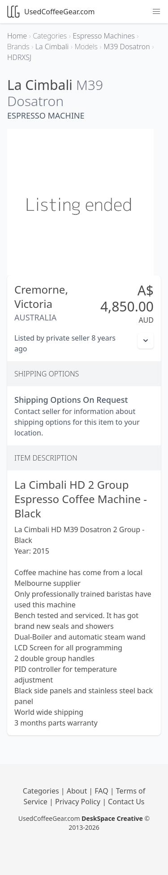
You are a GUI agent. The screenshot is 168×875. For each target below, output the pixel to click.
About (78, 791)
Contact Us (126, 802)
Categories (42, 791)
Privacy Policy (78, 802)
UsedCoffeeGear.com (51, 11)
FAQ (102, 791)
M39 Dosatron (55, 93)
